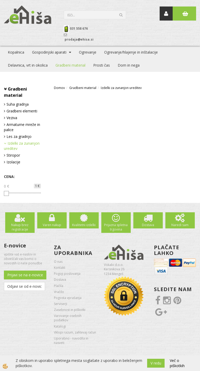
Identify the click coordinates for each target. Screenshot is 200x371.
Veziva (12, 117)
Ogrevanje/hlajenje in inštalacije (131, 52)
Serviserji (60, 304)
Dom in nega (129, 65)
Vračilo (59, 292)
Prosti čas (101, 65)
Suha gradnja (18, 104)
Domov (59, 88)
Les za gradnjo (19, 136)
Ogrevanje (87, 52)
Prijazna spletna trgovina (116, 227)
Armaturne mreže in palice (22, 127)
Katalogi (60, 326)
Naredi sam (180, 225)
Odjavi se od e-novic (24, 286)
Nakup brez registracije (19, 227)
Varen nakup (52, 225)
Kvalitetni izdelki (84, 225)
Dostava (148, 225)
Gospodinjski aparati (49, 52)
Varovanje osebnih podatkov (68, 318)
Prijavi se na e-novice (25, 274)
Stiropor (13, 155)
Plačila (58, 286)
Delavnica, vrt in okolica (28, 65)
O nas (58, 261)
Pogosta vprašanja (68, 298)
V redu (156, 363)
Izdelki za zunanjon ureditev (22, 146)
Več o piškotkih (177, 363)
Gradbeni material (70, 65)
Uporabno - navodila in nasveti (71, 340)
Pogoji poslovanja (67, 273)
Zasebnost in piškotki (69, 310)
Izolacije (13, 161)
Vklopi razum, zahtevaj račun (75, 332)
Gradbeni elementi (22, 110)
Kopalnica (16, 52)
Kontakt (59, 267)
